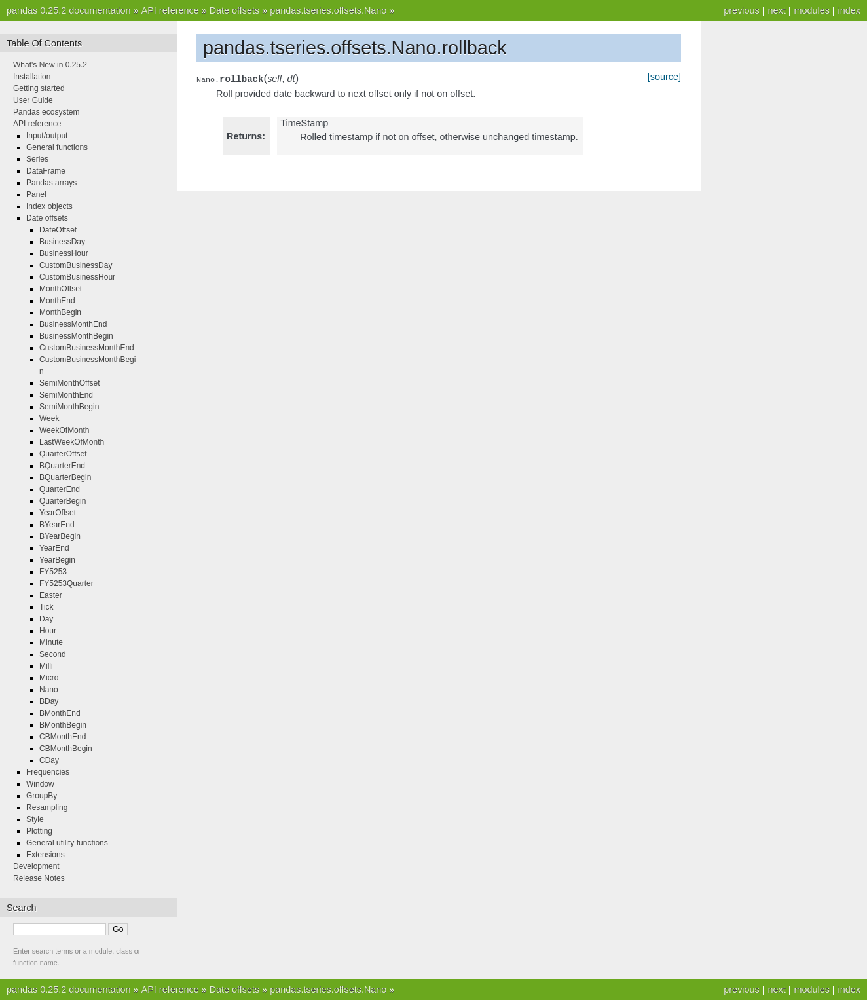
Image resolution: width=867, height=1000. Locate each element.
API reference (170, 10)
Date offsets (235, 10)
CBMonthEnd (62, 736)
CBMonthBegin (65, 748)
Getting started (39, 88)
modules (811, 10)
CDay (49, 760)
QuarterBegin (62, 501)
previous (741, 10)
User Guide (33, 100)
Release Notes (39, 878)
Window (40, 783)
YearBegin (57, 560)
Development (36, 866)
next (776, 10)
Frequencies (47, 772)
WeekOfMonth (64, 430)
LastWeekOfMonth (71, 442)
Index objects (49, 206)
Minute (51, 642)
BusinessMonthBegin (76, 336)
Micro (48, 677)
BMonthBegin (62, 725)
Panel (36, 194)
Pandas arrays (51, 182)
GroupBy (41, 795)
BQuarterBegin (65, 477)
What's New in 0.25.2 (50, 64)
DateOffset (58, 229)
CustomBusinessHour (77, 277)
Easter (50, 595)
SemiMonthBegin (69, 406)
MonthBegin (60, 312)
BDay (48, 701)
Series (37, 159)
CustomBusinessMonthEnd (86, 347)
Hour (47, 630)
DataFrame (45, 171)
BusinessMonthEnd (73, 324)
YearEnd (54, 548)
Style (35, 819)
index (849, 10)
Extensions (45, 854)
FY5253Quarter (66, 583)
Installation (31, 76)
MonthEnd (57, 300)
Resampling (46, 807)
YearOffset (57, 512)
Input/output (46, 135)
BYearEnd (57, 524)
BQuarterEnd (62, 465)
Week (49, 418)
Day (46, 618)
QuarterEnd (59, 489)
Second (52, 654)
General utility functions (67, 842)
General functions (57, 147)
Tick (46, 607)
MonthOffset (60, 288)
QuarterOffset (62, 453)
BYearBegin (60, 536)
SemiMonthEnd (66, 394)
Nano (48, 689)
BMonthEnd (60, 713)
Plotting (39, 831)
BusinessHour (63, 253)
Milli (46, 666)
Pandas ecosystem (46, 112)
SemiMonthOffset (69, 383)
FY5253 (53, 571)
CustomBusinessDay (75, 265)
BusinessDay (62, 241)
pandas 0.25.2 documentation (69, 10)
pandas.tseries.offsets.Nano (328, 10)
